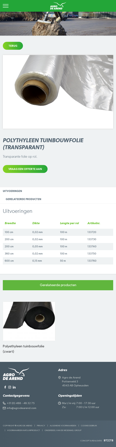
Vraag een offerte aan (25, 169)
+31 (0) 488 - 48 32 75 (21, 403)
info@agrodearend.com (21, 408)
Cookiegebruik (89, 426)
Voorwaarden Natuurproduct (23, 430)
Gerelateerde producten (23, 199)
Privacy (41, 426)
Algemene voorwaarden (63, 426)
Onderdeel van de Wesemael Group (63, 430)
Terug (12, 46)
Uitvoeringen (12, 191)
